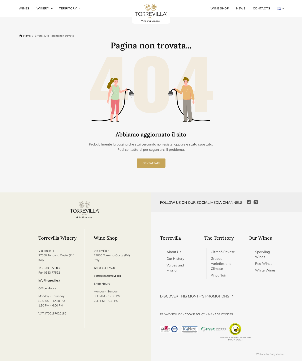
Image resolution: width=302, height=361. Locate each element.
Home (27, 35)
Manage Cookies (220, 314)
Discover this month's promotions (197, 296)
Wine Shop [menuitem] (220, 8)
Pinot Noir (218, 275)
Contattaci (151, 163)
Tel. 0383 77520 (104, 268)
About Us (174, 252)
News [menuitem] (241, 8)
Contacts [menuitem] (261, 8)
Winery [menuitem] (42, 8)
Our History (175, 258)
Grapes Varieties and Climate (221, 263)
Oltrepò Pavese (223, 252)
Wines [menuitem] (24, 8)
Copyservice (277, 354)
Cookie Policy (195, 314)
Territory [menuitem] (68, 8)
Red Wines (263, 263)
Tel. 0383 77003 (49, 268)
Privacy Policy (171, 314)
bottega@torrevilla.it (107, 276)
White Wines (265, 270)
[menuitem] (279, 8)
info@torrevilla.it (49, 280)
